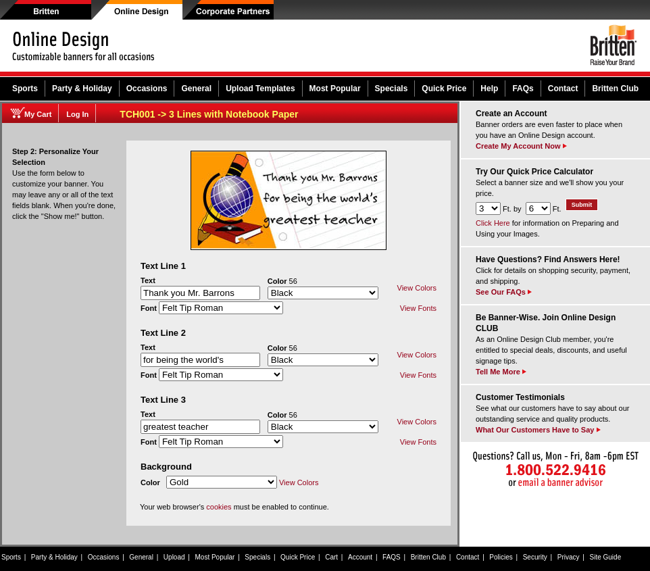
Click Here (493, 223)
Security (535, 557)
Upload (174, 557)
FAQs (522, 88)
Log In (77, 114)
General (196, 88)
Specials (391, 88)
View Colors (417, 288)
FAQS (391, 557)
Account (360, 557)
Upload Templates (260, 88)
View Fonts (418, 308)
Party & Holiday (82, 88)
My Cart (37, 114)
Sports (25, 88)
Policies (500, 557)
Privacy (568, 557)
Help (489, 88)
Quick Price (444, 88)
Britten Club (615, 88)
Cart (331, 557)
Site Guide (606, 557)
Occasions (147, 88)
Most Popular (335, 88)
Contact (563, 88)
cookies (218, 507)
